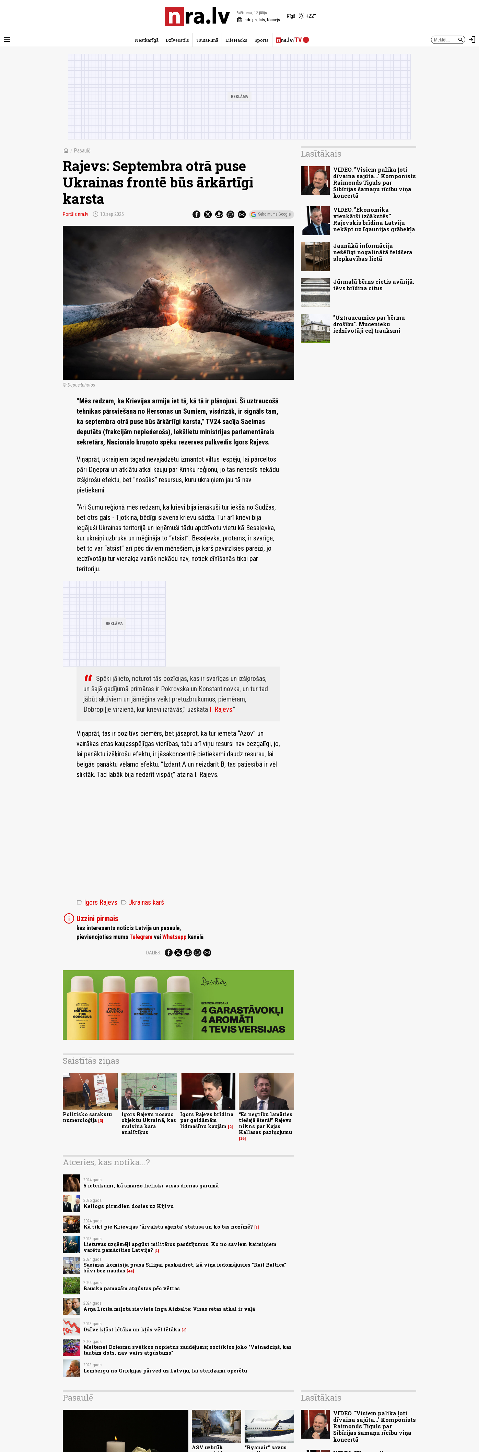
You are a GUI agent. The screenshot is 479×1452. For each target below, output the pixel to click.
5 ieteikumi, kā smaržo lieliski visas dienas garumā (151, 1185)
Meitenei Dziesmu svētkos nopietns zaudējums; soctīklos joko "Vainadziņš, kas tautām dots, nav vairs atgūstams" (187, 1350)
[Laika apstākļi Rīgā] (301, 16)
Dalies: (153, 952)
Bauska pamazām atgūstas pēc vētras (131, 1288)
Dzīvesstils (177, 40)
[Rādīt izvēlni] (7, 40)
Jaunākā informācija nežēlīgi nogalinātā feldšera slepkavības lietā (372, 252)
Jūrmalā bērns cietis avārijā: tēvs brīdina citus (373, 285)
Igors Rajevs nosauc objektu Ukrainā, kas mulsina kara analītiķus (148, 1123)
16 (242, 1138)
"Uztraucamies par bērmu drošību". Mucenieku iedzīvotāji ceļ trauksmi (369, 324)
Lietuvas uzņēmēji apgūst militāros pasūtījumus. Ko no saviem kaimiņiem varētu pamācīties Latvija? (180, 1247)
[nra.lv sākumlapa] (197, 16)
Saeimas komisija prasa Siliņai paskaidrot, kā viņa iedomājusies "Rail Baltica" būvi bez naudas (184, 1267)
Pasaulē (82, 150)
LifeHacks (236, 40)
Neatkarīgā (147, 40)
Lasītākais (321, 153)
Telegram (140, 937)
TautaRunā (207, 40)
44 (130, 1271)
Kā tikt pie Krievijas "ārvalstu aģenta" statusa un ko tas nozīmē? (168, 1226)
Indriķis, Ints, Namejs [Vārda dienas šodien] (258, 19)
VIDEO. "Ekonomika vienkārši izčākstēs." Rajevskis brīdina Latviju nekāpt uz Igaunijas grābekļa (374, 219)
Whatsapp (174, 937)
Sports (262, 40)
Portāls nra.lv (75, 214)
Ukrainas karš (142, 902)
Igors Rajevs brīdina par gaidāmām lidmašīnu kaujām (206, 1120)
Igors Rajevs (97, 902)
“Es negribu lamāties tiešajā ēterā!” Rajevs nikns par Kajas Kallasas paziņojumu (265, 1123)
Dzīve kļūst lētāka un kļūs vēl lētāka (131, 1329)
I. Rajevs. (221, 709)
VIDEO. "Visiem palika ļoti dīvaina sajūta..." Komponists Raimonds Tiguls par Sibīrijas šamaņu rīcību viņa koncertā (374, 182)
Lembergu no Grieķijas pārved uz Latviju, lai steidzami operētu (165, 1370)
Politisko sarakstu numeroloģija (87, 1117)
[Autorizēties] (472, 40)
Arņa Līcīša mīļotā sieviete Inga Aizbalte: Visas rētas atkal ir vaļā (169, 1309)
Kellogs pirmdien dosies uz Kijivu (128, 1206)
